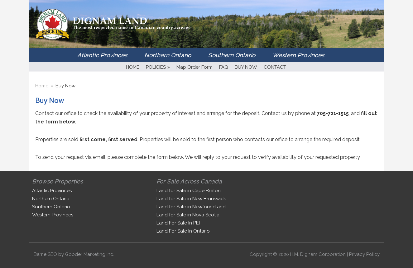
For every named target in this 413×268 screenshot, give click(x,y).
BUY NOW (246, 67)
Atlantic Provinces (102, 55)
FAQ (223, 67)
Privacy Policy (364, 254)
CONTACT (275, 67)
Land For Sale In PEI (178, 223)
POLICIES (158, 67)
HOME (132, 67)
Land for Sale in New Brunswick (191, 198)
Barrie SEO (45, 254)
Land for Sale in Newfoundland (191, 207)
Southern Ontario (231, 55)
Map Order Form (194, 67)
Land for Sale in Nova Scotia (187, 215)
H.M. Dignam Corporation (318, 254)
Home (41, 86)
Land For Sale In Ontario (183, 231)
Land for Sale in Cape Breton (188, 190)
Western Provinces (298, 55)
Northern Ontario (167, 55)
